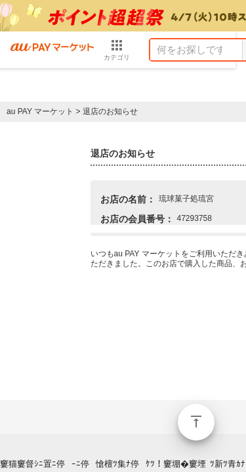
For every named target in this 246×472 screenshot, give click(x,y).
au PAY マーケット (40, 111)
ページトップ (196, 422)
